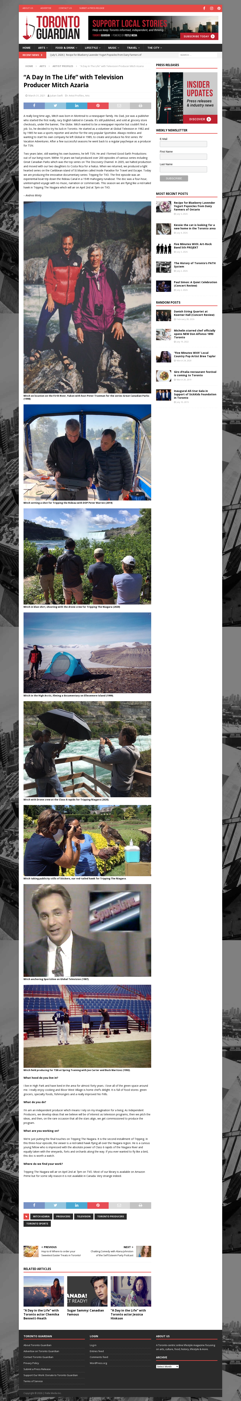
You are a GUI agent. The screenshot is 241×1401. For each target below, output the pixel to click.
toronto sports (37, 1223)
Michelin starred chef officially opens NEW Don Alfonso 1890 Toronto (194, 333)
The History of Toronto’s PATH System (195, 264)
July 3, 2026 (182, 251)
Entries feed (97, 1350)
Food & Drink (65, 47)
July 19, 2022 (183, 341)
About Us (28, 8)
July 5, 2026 (182, 213)
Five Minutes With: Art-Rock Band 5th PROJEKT (193, 244)
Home (27, 47)
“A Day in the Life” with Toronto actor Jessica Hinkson (128, 1314)
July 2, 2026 (182, 270)
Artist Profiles (76, 95)
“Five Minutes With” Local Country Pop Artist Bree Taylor (195, 353)
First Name (166, 151)
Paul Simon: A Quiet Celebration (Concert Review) (195, 283)
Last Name (166, 163)
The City (153, 47)
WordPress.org (98, 1362)
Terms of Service (33, 1380)
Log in (93, 1344)
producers (63, 1215)
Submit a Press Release (91, 8)
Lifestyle (91, 47)
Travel (132, 47)
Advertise (45, 8)
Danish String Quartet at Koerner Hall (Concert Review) (194, 312)
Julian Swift (56, 95)
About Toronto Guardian (37, 1344)
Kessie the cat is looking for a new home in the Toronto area (195, 225)
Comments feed (99, 1356)
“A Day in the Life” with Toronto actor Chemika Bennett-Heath (41, 1314)
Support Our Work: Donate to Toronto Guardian (51, 1374)
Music (112, 47)
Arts (41, 47)
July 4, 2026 (182, 232)
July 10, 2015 (183, 401)
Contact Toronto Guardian (38, 1356)
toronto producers (110, 1215)
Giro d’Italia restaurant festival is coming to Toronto (195, 372)
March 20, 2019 (184, 379)
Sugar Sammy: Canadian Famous (85, 1312)
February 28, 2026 (185, 318)
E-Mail (163, 138)
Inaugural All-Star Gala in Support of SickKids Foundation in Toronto (195, 393)
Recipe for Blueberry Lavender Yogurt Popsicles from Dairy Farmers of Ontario (194, 205)
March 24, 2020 (184, 360)
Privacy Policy (31, 1362)
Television (84, 1215)
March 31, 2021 (36, 95)
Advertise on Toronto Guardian (41, 1350)
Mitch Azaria (41, 1215)
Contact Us (65, 8)
